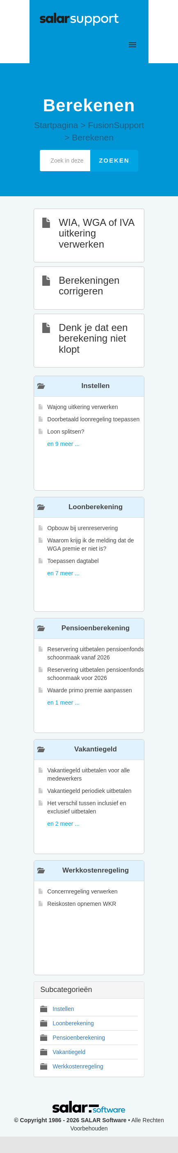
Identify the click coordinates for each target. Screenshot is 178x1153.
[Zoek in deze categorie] (65, 160)
